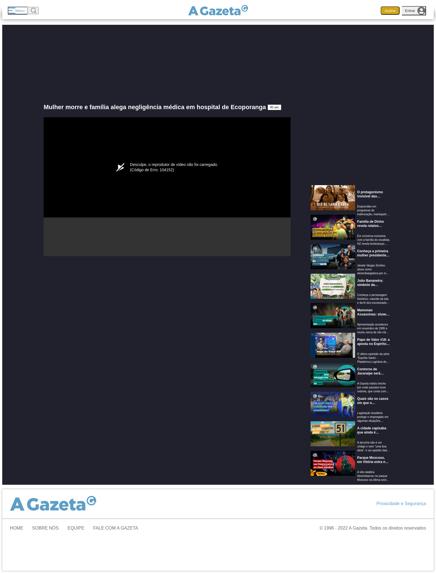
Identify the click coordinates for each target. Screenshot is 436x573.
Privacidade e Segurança (401, 503)
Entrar (415, 11)
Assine (390, 11)
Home (16, 528)
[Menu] (18, 10)
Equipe (76, 528)
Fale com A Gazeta (115, 528)
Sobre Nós (45, 528)
